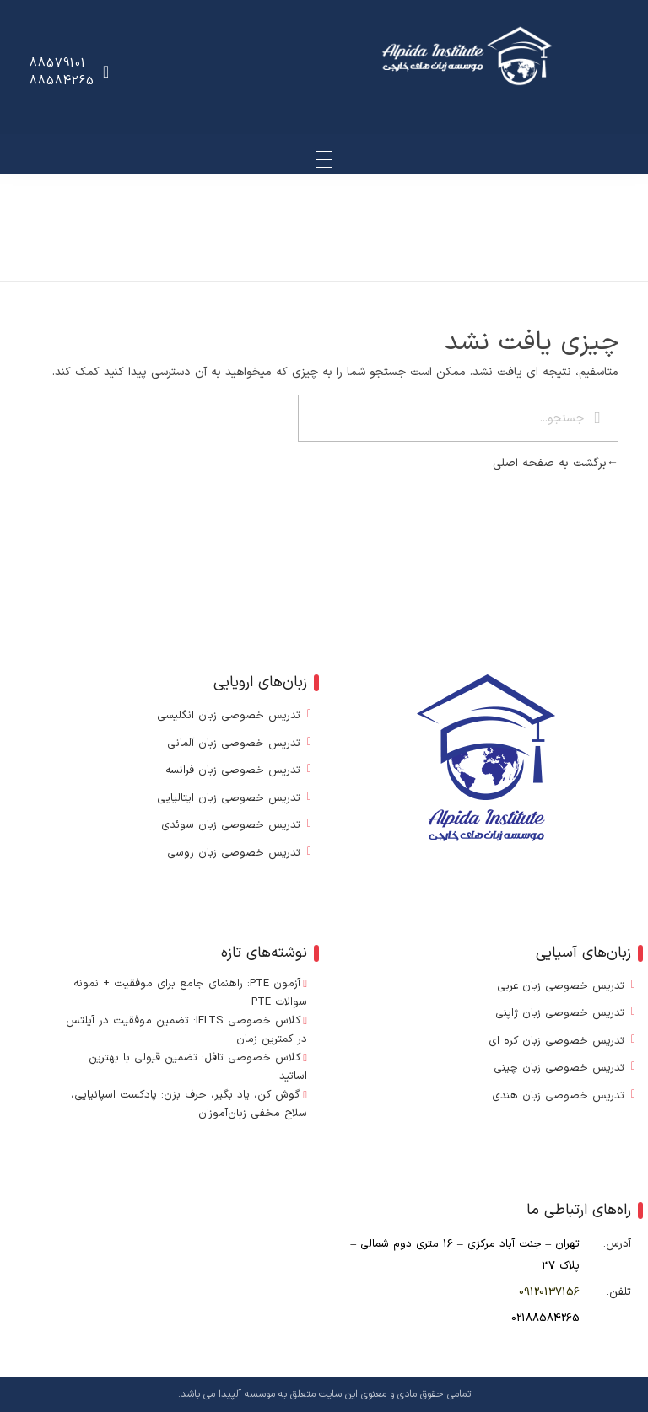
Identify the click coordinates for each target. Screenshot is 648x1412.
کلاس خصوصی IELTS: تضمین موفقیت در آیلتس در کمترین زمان (185, 1030)
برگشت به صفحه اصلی (555, 463)
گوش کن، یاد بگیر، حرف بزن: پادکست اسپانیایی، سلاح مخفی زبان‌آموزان (188, 1104)
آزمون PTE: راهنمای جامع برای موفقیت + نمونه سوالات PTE (189, 993)
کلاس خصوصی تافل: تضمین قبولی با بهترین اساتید (197, 1067)
